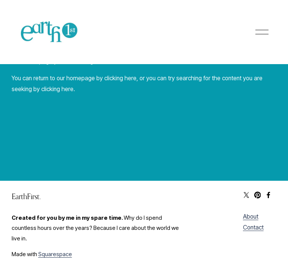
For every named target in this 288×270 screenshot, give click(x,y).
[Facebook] (268, 195)
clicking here (120, 78)
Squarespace (55, 254)
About (250, 216)
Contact (253, 227)
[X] (246, 195)
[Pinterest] (257, 195)
